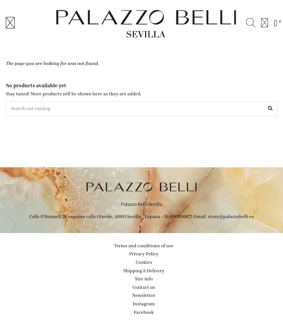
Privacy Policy (143, 254)
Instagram (144, 304)
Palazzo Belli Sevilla (141, 204)
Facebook (144, 312)
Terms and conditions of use (143, 245)
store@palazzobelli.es (231, 216)
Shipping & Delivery (144, 270)
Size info (144, 279)
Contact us (144, 287)
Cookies (144, 262)
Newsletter (143, 295)
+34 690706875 (176, 216)
